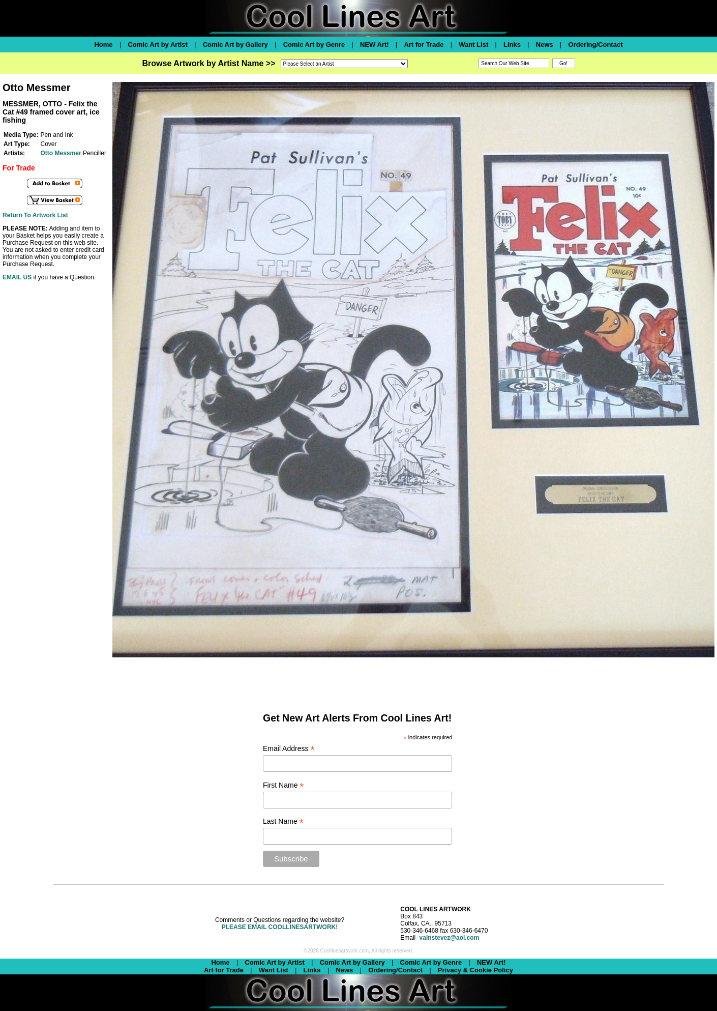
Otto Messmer (61, 153)
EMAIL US (17, 277)
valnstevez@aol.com (450, 937)
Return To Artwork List (35, 215)
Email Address (289, 749)
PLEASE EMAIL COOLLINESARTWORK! (280, 927)
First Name (283, 785)
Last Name (283, 821)
